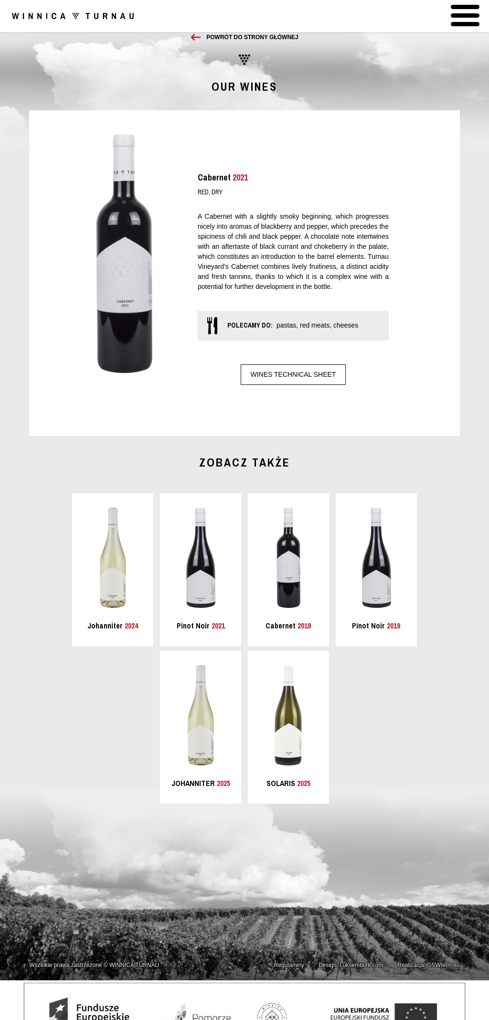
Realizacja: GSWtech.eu (429, 965)
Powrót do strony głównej (252, 37)
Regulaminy (289, 965)
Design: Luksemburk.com (351, 965)
